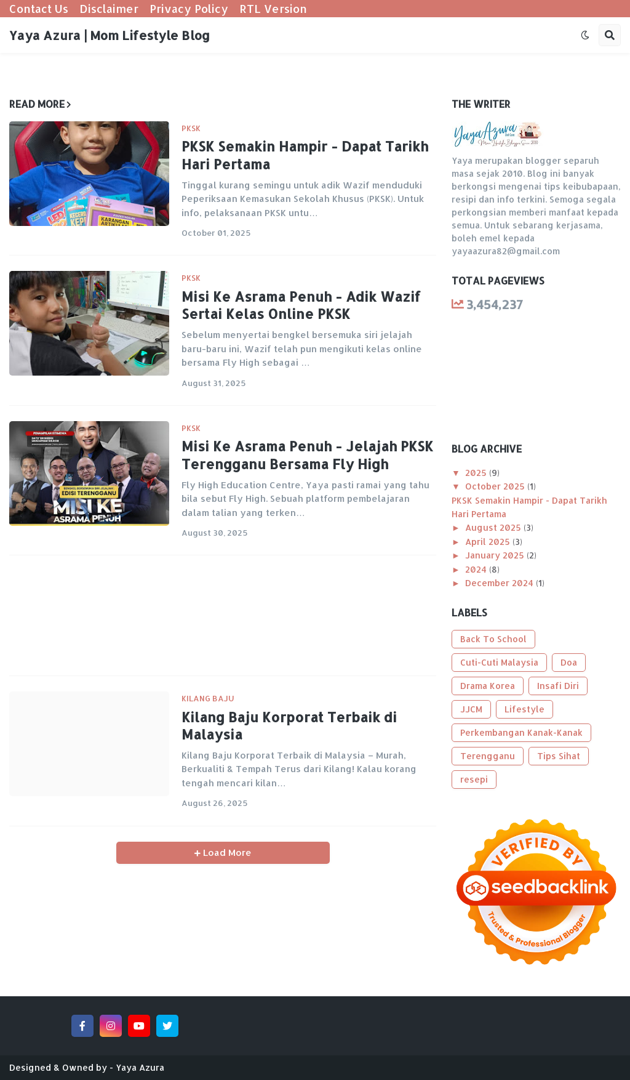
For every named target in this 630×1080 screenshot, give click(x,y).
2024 (477, 569)
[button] (585, 35)
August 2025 (494, 527)
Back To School (493, 639)
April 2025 (488, 541)
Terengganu (487, 756)
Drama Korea (487, 685)
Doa (568, 662)
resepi (474, 779)
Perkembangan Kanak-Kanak (521, 732)
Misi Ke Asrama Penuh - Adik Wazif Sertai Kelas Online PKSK (301, 305)
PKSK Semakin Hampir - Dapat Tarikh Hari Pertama (304, 154)
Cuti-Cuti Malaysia (499, 662)
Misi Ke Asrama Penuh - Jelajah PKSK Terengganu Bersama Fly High (307, 454)
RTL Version (273, 8)
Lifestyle (524, 709)
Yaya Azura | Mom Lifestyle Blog (109, 35)
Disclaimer (108, 8)
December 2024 (500, 583)
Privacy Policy (189, 8)
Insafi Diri (558, 685)
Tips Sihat (558, 756)
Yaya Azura (140, 1067)
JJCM (471, 709)
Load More (226, 852)
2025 (477, 472)
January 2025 (496, 555)
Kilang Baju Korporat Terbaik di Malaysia (289, 725)
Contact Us (38, 8)
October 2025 (496, 486)
